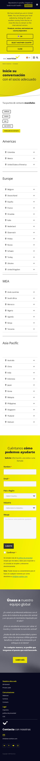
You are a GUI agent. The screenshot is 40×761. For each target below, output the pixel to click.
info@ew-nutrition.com (19, 576)
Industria (7, 503)
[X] (9, 746)
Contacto (5, 702)
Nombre (8, 467)
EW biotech (6, 684)
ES (28, 58)
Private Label (7, 688)
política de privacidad (25, 558)
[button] (34, 58)
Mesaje (6, 515)
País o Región (9, 491)
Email (6, 479)
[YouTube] (13, 746)
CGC (4, 716)
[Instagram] (18, 746)
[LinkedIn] (4, 746)
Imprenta (6, 710)
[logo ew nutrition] (11, 57)
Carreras (5, 699)
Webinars (6, 695)
